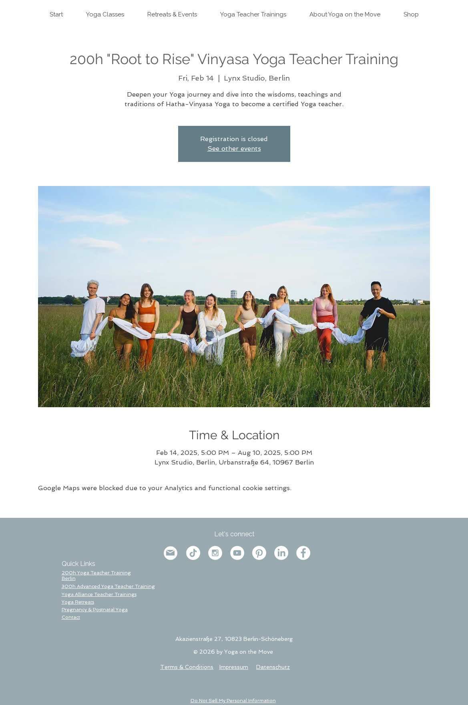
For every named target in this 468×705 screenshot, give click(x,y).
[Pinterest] (259, 553)
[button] (71, 617)
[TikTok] (193, 553)
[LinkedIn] (281, 553)
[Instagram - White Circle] (215, 553)
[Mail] (170, 553)
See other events (234, 148)
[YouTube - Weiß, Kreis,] (237, 553)
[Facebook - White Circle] (303, 553)
